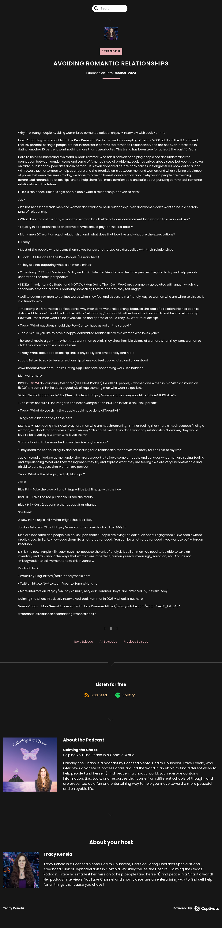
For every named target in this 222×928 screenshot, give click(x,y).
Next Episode (83, 641)
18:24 (35, 383)
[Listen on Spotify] (125, 697)
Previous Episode (135, 641)
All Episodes (108, 641)
